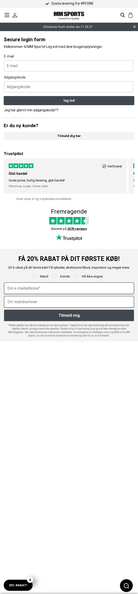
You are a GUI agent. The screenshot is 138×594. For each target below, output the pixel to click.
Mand (44, 276)
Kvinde (65, 276)
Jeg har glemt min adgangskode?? (31, 110)
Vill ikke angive (92, 276)
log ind (69, 100)
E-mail (9, 56)
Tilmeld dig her (69, 136)
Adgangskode (15, 77)
